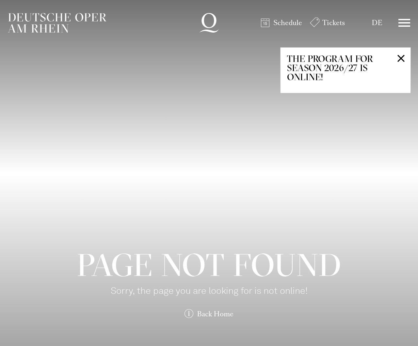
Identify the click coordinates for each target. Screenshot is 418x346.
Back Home (215, 314)
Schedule (287, 22)
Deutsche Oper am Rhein (57, 23)
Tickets (333, 22)
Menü (404, 23)
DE (377, 22)
